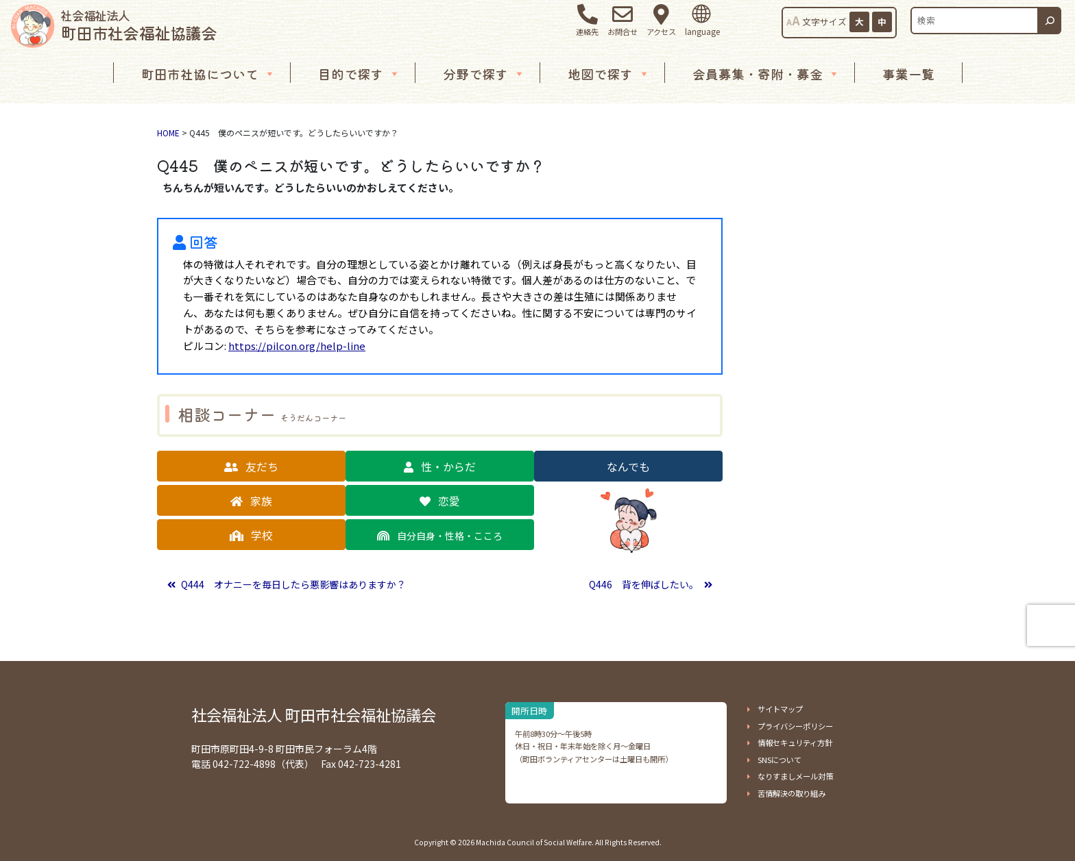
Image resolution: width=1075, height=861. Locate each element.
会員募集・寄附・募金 (766, 74)
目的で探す (359, 74)
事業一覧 (908, 73)
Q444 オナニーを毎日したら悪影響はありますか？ (292, 584)
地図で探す (609, 74)
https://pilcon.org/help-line (296, 345)
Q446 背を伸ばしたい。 (645, 584)
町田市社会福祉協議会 (138, 25)
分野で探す (484, 74)
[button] (251, 466)
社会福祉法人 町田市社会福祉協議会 (313, 714)
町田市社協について (208, 74)
